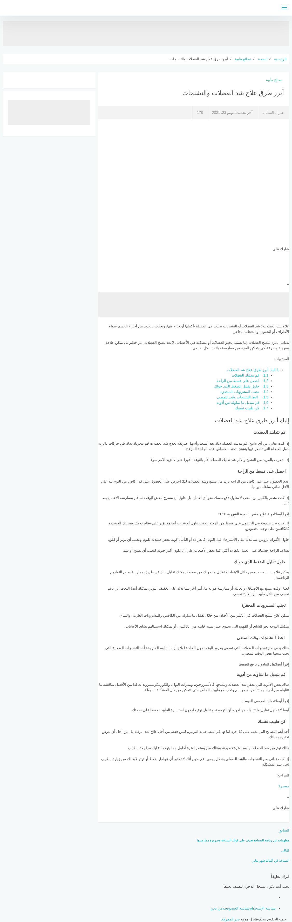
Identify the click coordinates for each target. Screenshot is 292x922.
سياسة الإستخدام (263, 908)
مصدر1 (283, 786)
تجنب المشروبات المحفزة (244, 392)
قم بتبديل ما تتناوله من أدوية (242, 402)
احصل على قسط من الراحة (242, 381)
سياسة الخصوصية (236, 908)
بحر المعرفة (230, 919)
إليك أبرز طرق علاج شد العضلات (253, 370)
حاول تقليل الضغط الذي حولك (241, 386)
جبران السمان (273, 112)
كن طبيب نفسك (251, 408)
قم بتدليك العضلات (250, 375)
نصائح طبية (274, 80)
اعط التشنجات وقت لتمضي (242, 397)
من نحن (216, 908)
